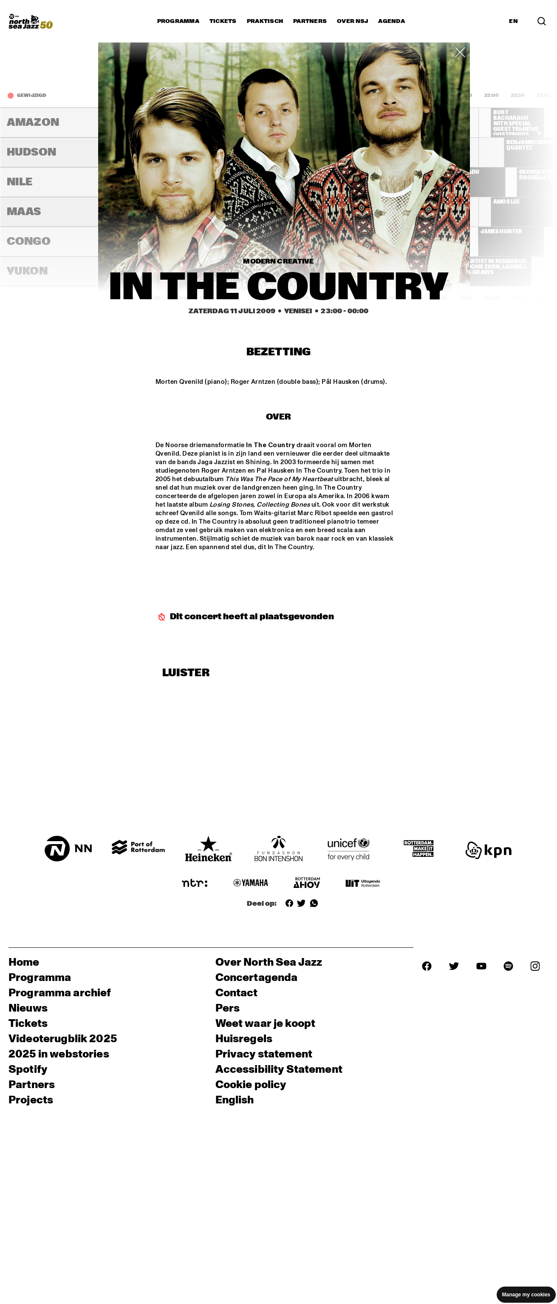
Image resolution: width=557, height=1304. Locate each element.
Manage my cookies (526, 1295)
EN (513, 21)
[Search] (542, 21)
